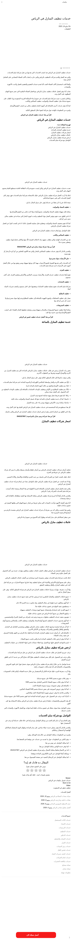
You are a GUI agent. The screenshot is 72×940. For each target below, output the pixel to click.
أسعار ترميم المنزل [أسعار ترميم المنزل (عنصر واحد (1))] (45, 893)
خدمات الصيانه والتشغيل (62, 839)
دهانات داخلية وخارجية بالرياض (60, 800)
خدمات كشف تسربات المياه (61, 854)
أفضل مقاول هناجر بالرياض (61, 807)
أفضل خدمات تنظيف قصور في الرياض (32, 317)
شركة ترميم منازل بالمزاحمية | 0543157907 (32, 416)
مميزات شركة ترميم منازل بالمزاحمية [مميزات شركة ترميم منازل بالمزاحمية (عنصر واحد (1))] (17, 923)
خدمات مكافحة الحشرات (62, 861)
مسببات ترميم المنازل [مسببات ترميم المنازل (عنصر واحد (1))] (9, 918)
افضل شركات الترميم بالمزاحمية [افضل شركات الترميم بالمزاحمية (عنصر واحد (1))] (37, 902)
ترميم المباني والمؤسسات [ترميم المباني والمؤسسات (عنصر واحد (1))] (23, 910)
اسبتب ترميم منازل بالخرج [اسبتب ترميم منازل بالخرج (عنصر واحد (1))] (64, 902)
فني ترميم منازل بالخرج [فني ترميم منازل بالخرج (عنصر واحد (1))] (20, 918)
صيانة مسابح (66, 865)
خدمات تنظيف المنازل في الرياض (32, 115)
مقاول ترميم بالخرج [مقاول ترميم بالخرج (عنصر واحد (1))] (55, 921)
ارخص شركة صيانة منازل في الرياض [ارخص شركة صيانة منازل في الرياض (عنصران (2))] (48, 899)
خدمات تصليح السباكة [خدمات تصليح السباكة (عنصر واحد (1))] (39, 912)
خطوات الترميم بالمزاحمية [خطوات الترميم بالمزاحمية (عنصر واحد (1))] (19, 915)
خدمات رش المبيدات (63, 846)
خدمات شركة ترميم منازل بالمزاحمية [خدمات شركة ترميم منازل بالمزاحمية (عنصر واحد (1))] (62, 915)
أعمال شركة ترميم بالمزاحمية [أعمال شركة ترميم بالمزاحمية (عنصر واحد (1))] (14, 893)
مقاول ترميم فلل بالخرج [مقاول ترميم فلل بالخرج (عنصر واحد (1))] (44, 921)
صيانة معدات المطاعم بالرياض (60, 796)
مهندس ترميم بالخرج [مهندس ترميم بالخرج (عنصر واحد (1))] (65, 925)
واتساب (64, 2)
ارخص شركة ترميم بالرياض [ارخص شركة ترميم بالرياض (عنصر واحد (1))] (37, 896)
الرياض (18, 510)
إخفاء (58, 125)
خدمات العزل (66, 843)
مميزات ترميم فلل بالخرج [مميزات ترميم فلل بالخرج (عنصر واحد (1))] (64, 923)
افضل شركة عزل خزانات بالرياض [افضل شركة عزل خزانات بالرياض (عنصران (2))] (50, 909)
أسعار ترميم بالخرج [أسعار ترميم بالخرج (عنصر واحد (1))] (36, 893)
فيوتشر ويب (6, 932)
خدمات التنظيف (66, 14)
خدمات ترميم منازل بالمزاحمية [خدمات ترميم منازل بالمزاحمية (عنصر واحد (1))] (51, 912)
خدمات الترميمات (64, 827)
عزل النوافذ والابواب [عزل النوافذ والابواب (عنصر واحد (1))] (53, 918)
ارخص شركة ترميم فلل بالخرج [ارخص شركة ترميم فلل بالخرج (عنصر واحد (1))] (23, 896)
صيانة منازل (66, 869)
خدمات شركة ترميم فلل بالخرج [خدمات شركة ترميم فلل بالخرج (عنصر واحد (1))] (26, 912)
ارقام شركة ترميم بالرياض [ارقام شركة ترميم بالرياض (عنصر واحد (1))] (9, 899)
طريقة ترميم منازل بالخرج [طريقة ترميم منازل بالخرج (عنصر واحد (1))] (64, 918)
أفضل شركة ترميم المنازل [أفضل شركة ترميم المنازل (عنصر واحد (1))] (64, 896)
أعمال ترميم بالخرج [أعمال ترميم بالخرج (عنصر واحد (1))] (26, 893)
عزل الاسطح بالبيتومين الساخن (60, 804)
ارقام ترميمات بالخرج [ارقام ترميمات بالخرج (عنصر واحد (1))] (20, 899)
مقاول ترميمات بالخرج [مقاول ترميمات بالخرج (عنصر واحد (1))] (65, 921)
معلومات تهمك (65, 872)
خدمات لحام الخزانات (63, 857)
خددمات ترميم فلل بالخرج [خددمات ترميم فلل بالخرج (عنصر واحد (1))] (10, 910)
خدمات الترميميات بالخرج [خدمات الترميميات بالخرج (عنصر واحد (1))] (64, 912)
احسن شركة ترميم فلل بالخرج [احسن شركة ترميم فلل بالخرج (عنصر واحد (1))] (51, 896)
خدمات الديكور (65, 835)
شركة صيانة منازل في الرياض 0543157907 (31, 247)
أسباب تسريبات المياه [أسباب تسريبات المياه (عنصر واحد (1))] (65, 893)
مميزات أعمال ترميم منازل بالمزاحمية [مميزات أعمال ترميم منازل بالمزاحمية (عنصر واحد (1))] (29, 921)
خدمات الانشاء (65, 824)
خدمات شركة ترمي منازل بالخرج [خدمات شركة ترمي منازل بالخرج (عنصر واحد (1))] (45, 915)
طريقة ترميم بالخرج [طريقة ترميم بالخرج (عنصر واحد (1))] (7, 915)
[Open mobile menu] (1, 2)
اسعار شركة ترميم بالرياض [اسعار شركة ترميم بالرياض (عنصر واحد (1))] (52, 902)
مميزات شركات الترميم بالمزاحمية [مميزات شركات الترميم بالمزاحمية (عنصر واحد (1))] (50, 923)
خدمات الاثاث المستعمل (62, 820)
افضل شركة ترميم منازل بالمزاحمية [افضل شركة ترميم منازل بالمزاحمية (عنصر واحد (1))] (22, 902)
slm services (63, 24)
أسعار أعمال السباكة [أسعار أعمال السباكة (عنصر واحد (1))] (55, 893)
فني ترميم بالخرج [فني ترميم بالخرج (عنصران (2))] (37, 918)
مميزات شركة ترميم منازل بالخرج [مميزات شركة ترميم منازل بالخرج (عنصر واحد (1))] (34, 923)
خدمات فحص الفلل (64, 850)
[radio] (44, 770)
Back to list (66, 783)
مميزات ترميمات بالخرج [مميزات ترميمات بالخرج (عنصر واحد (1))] (15, 921)
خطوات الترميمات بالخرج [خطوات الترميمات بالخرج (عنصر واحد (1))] (31, 915)
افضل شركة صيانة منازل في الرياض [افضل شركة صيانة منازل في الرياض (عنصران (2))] (48, 905)
